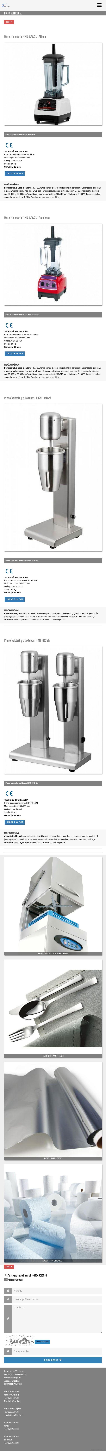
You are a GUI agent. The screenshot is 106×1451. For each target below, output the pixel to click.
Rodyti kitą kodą (42, 1342)
